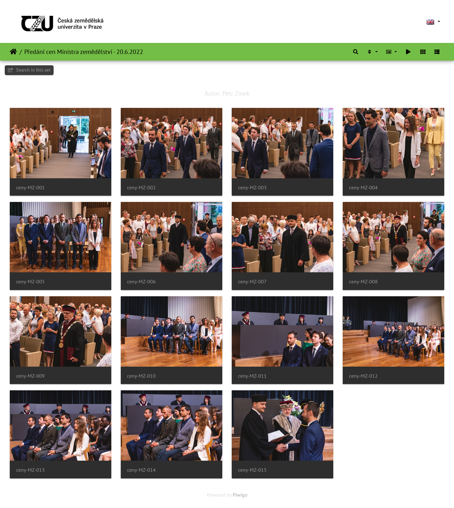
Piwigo (240, 495)
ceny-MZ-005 (30, 282)
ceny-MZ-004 (363, 188)
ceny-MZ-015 (252, 470)
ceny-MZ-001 (30, 188)
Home (13, 51)
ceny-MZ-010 (141, 376)
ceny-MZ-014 (141, 470)
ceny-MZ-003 (252, 188)
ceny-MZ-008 (363, 282)
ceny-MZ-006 (141, 282)
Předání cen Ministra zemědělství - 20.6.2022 (83, 52)
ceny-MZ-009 (30, 376)
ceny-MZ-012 (363, 376)
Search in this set (29, 70)
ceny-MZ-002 (141, 188)
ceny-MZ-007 (252, 282)
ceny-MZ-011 (252, 376)
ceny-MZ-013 (30, 470)
